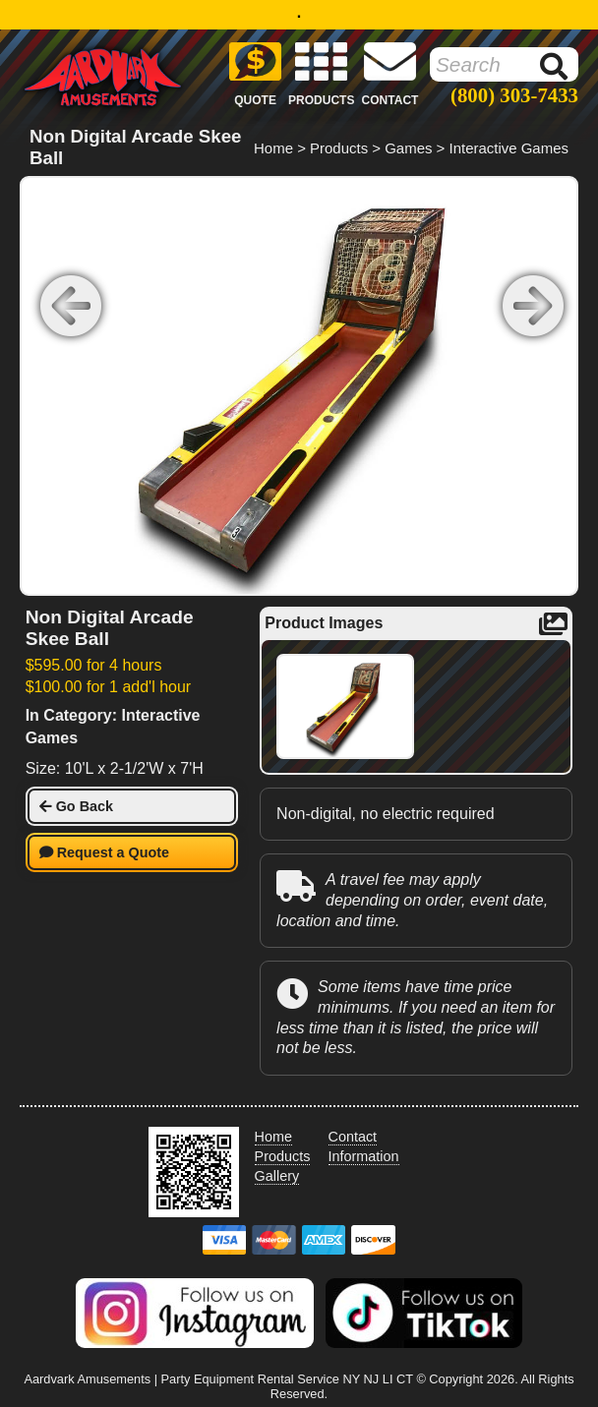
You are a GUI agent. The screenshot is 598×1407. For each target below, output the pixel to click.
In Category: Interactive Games (113, 726)
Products (339, 148)
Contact (353, 1136)
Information (364, 1156)
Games (408, 148)
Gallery (277, 1176)
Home (273, 148)
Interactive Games (508, 148)
